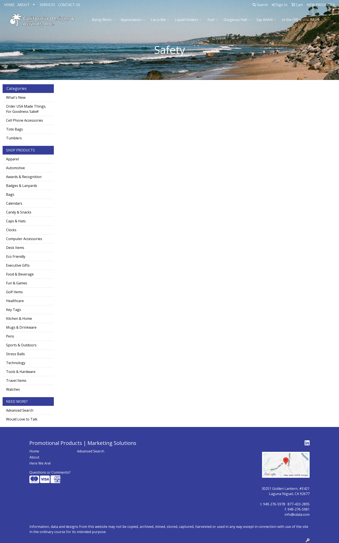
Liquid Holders (188, 19)
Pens (10, 336)
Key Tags (13, 309)
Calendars (14, 203)
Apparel (12, 159)
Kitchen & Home (19, 318)
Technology (15, 362)
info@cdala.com (297, 514)
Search (260, 4)
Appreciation (133, 19)
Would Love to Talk (21, 419)
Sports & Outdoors (21, 345)
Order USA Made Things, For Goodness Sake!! (26, 109)
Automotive (15, 168)
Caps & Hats (16, 221)
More (317, 19)
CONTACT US (69, 4)
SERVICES (47, 4)
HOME (9, 4)
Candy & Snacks (18, 212)
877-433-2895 (299, 504)
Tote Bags (14, 129)
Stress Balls (15, 354)
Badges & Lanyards (21, 185)
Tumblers (14, 138)
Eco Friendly (15, 256)
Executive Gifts (18, 265)
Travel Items (16, 380)
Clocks (11, 230)
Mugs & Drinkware (21, 327)
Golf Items (14, 292)
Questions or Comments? (49, 472)
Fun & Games (16, 283)
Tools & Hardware (20, 371)
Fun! (213, 19)
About (34, 457)
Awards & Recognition (24, 176)
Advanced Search (19, 410)
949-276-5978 (274, 504)
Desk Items (15, 247)
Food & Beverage (20, 274)
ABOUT (24, 4)
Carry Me (160, 19)
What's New (16, 97)
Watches (13, 389)
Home (34, 451)
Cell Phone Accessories (24, 120)
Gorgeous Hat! (237, 19)
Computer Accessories (24, 238)
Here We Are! (40, 463)
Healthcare (15, 300)
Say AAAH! (266, 19)
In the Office (293, 19)
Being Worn (103, 19)
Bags (10, 194)
